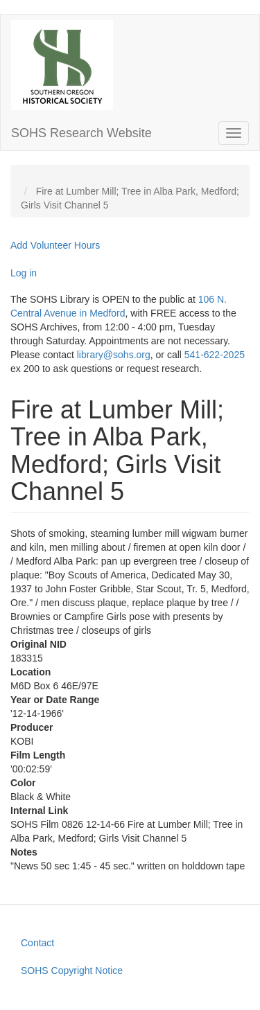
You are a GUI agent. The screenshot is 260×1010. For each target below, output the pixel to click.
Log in (23, 272)
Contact (37, 942)
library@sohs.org (113, 354)
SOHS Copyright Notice (72, 970)
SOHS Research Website (81, 133)
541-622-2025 (214, 354)
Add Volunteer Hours (55, 245)
